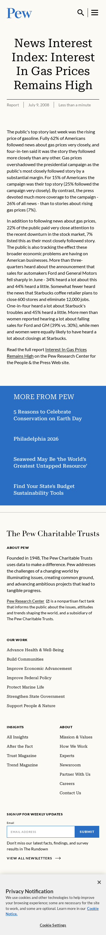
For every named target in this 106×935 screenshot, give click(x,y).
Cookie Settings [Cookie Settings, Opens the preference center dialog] (53, 927)
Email (10, 822)
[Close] (99, 884)
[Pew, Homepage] (19, 12)
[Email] (41, 832)
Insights (15, 727)
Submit (87, 832)
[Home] (53, 533)
